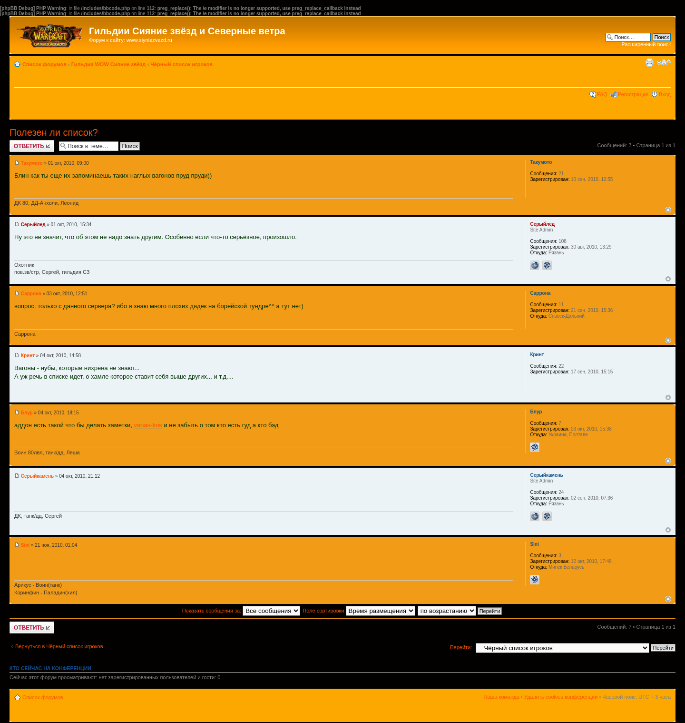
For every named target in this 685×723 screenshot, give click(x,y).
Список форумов (44, 64)
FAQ (602, 94)
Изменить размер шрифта (664, 62)
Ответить (32, 146)
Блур (27, 412)
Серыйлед (33, 224)
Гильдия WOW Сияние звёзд (108, 64)
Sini (25, 545)
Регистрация (633, 94)
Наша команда (501, 697)
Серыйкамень (37, 476)
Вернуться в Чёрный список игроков (59, 646)
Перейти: (461, 647)
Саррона (31, 293)
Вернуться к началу (668, 209)
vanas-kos (148, 425)
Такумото (32, 163)
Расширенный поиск (646, 44)
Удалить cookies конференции (561, 697)
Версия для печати (649, 62)
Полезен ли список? (54, 132)
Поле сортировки (359, 610)
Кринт (28, 355)
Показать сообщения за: (241, 610)
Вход (665, 94)
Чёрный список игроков (181, 64)
